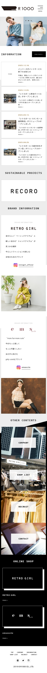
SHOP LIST (14, 654)
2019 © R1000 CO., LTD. (23, 667)
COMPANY (20, 652)
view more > (38, 54)
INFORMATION (31, 652)
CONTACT (34, 654)
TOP (12, 652)
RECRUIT (24, 654)
